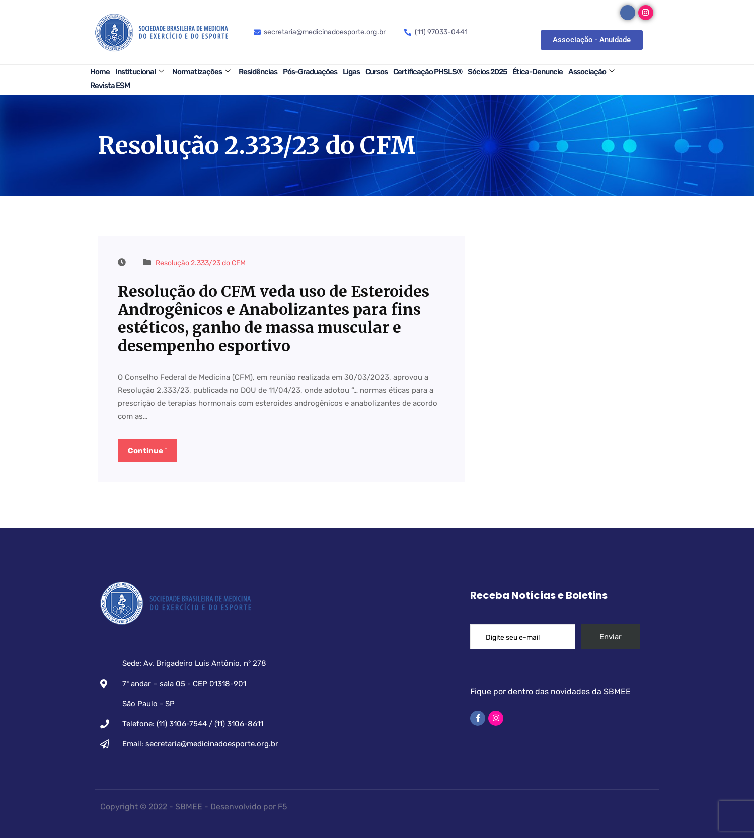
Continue (147, 450)
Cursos (376, 71)
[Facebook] (627, 12)
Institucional (139, 71)
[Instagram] (645, 12)
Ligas (351, 71)
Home (100, 71)
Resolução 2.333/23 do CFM (201, 263)
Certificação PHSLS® (427, 71)
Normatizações (201, 71)
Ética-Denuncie (537, 71)
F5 (282, 803)
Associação (591, 71)
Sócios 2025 (487, 71)
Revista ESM (110, 85)
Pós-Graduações (310, 71)
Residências (258, 71)
